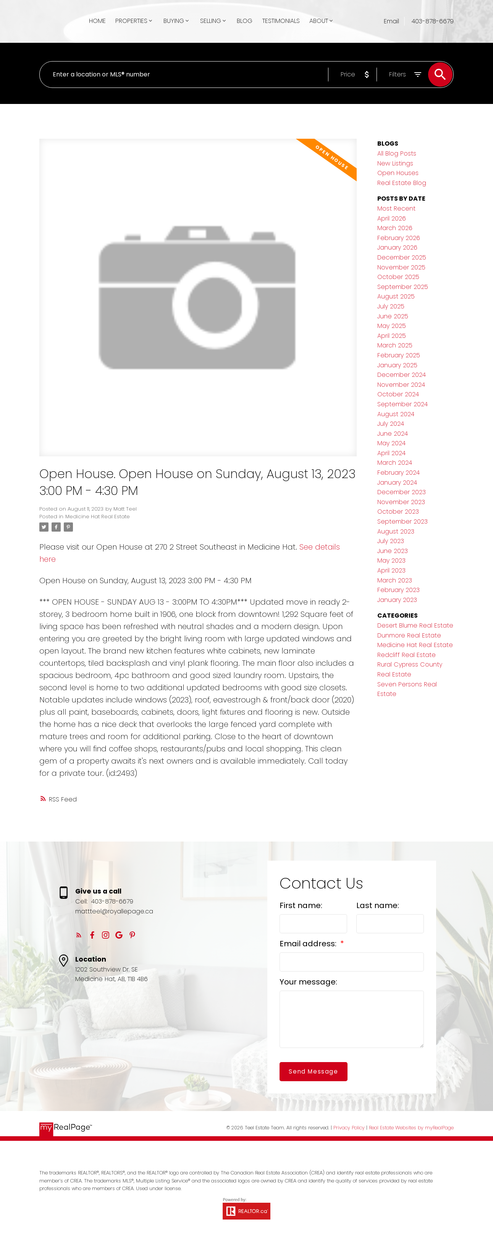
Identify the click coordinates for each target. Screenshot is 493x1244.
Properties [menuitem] (131, 20)
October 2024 (398, 394)
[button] (78, 935)
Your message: (308, 981)
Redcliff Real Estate (406, 654)
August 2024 (395, 414)
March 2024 (394, 462)
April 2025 (391, 335)
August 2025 (396, 296)
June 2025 (392, 316)
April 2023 (391, 570)
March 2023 (394, 580)
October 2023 (398, 511)
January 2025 (397, 365)
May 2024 (391, 443)
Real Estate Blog (401, 182)
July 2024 (390, 423)
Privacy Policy (349, 1127)
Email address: (309, 943)
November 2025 (401, 267)
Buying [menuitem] (173, 20)
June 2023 (392, 551)
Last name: (377, 905)
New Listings (395, 163)
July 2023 (390, 541)
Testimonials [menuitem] (281, 20)
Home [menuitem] (97, 20)
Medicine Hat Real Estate (97, 516)
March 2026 (394, 228)
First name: (301, 905)
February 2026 (398, 238)
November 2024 (401, 384)
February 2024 (398, 472)
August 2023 (395, 531)
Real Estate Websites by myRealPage (411, 1127)
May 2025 (391, 325)
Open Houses (398, 173)
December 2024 (401, 374)
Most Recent (396, 208)
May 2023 (391, 560)
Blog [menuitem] (244, 20)
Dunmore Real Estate (409, 635)
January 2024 (397, 482)
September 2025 (402, 286)
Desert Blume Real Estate (415, 625)
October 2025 (398, 276)
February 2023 (398, 590)
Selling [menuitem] (210, 20)
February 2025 (398, 355)
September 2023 (402, 521)
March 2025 (394, 345)
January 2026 (397, 247)
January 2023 (397, 599)
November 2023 (401, 502)
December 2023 (401, 492)
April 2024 (391, 453)
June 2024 (392, 433)
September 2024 (402, 404)
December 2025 (401, 257)
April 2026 (391, 218)
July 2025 (390, 306)
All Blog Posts (396, 153)
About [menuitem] (318, 20)
